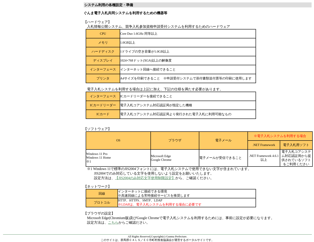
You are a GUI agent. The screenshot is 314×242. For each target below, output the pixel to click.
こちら (113, 222)
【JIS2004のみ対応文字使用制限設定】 (145, 178)
